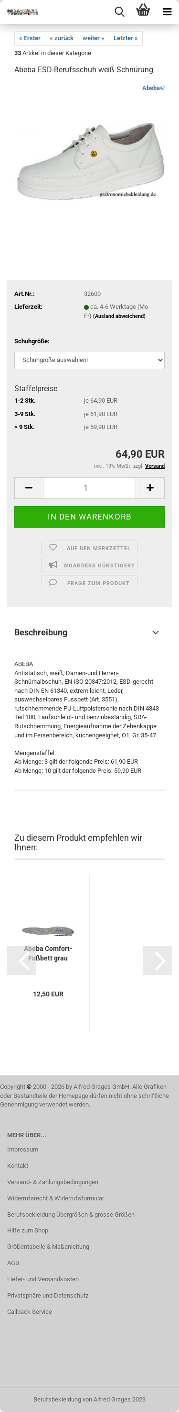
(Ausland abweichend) (119, 316)
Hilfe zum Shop (27, 1230)
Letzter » (126, 38)
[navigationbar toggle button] (167, 12)
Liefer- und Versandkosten (43, 1279)
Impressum (22, 1149)
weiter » (94, 38)
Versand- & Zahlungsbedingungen (52, 1182)
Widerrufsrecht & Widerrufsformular (55, 1198)
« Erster (30, 38)
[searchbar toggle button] (119, 12)
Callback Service (29, 1311)
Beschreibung (40, 632)
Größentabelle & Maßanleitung (48, 1246)
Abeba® (153, 87)
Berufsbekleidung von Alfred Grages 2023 (89, 1399)
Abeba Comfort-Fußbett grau (48, 953)
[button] (21, 960)
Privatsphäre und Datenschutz (47, 1295)
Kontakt (17, 1165)
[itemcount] (89, 488)
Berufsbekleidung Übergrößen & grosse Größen (71, 1214)
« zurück (62, 38)
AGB (13, 1262)
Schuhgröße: (32, 341)
